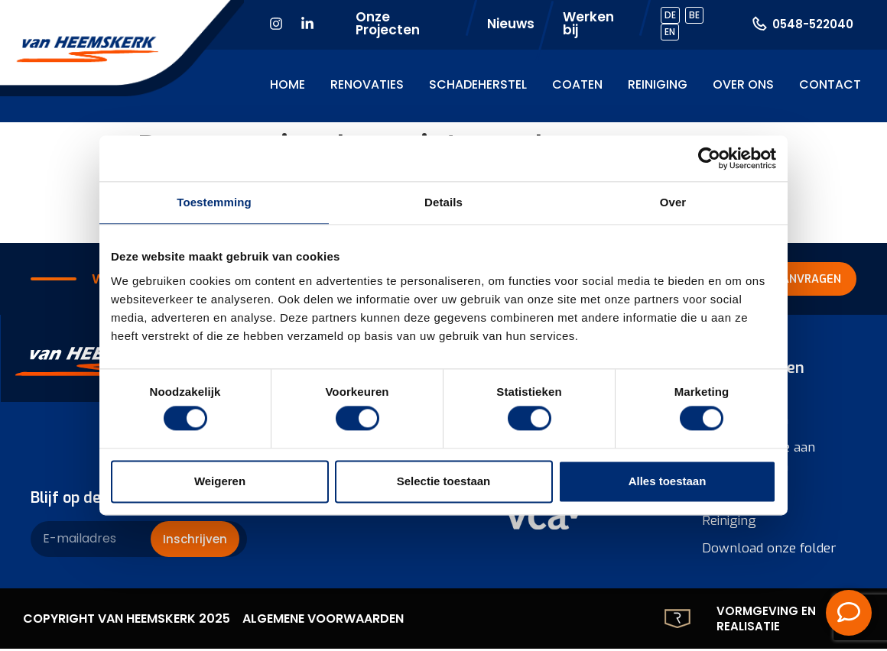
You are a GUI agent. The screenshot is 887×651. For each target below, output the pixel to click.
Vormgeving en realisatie (766, 620)
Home (287, 84)
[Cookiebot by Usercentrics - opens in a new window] (709, 158)
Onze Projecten (388, 23)
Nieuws (510, 24)
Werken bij (588, 23)
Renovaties (367, 84)
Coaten (577, 84)
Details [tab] (443, 202)
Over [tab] (673, 202)
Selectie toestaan (444, 480)
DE (670, 14)
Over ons (743, 84)
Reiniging (657, 84)
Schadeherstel (478, 84)
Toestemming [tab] (214, 202)
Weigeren (219, 480)
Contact (830, 84)
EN (669, 31)
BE (694, 14)
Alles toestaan (668, 480)
